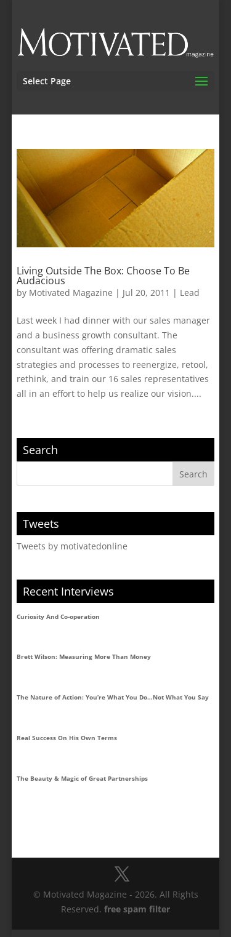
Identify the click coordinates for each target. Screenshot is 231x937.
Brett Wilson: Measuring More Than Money (84, 656)
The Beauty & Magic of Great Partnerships (82, 778)
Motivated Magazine (71, 292)
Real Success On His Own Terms (67, 737)
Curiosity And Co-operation (58, 616)
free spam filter (137, 909)
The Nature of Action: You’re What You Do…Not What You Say (113, 697)
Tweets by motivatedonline (72, 546)
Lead (190, 292)
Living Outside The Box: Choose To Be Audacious (103, 275)
